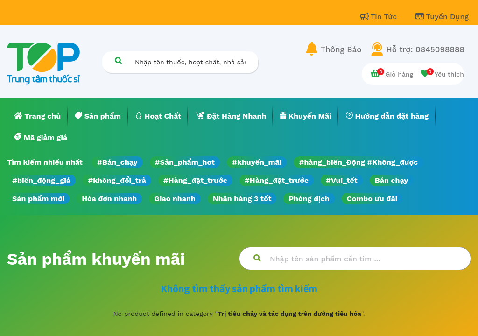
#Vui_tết (342, 180)
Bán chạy (391, 180)
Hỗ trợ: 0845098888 (425, 49)
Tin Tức (380, 16)
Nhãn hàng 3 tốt (242, 198)
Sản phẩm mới (38, 198)
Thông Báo (341, 49)
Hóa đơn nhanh (109, 198)
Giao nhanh (175, 198)
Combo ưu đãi (372, 198)
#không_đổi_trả (117, 180)
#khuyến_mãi (256, 162)
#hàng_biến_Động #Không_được (358, 162)
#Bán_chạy (117, 162)
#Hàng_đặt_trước (195, 180)
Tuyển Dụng (442, 16)
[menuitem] (37, 116)
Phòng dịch (308, 198)
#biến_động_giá (41, 180)
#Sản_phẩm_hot (185, 162)
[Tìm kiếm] (118, 60)
